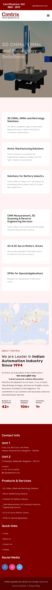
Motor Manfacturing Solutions (25, 148)
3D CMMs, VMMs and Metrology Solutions (20, 488)
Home (5, 533)
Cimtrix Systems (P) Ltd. (14, 581)
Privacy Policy (34, 586)
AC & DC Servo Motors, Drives (25, 246)
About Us (7, 539)
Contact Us (7, 544)
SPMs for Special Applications (25, 273)
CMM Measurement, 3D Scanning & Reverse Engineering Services (21, 218)
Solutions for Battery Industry (25, 176)
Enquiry (6, 549)
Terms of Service (19, 586)
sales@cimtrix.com (38, 5)
